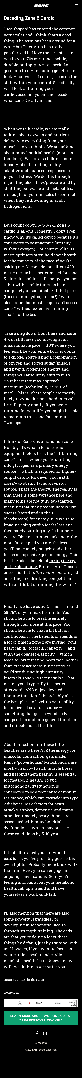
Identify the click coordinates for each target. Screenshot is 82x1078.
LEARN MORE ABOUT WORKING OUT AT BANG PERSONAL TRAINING (41, 1018)
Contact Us (41, 1042)
